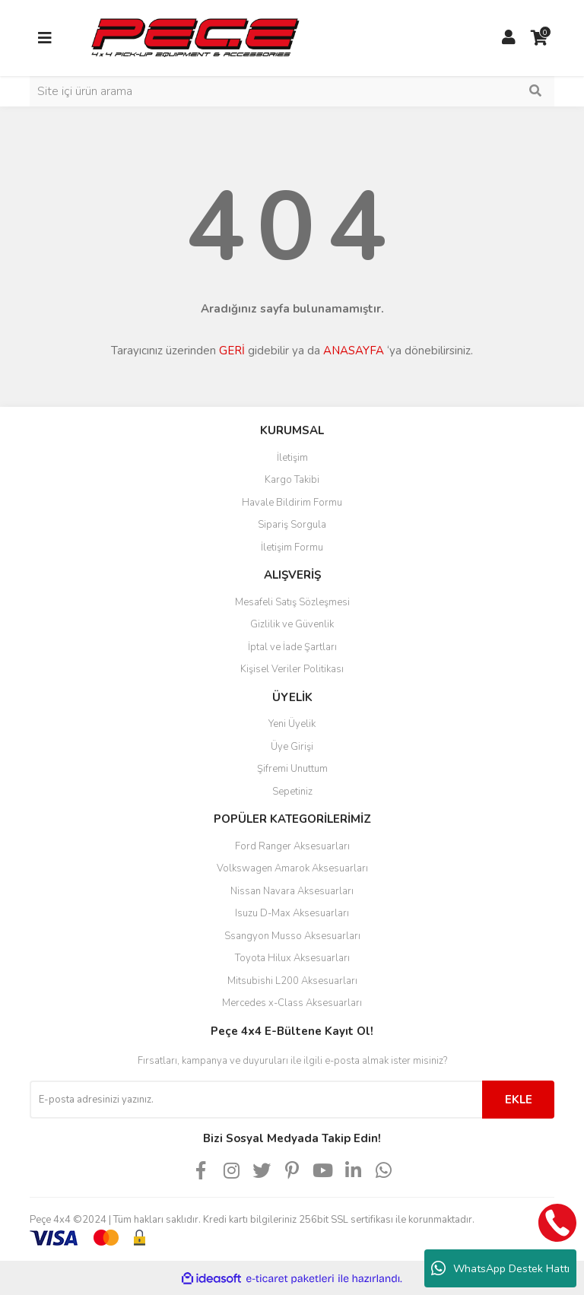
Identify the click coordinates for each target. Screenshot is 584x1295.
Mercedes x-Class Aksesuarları (292, 1003)
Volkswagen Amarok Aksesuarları (292, 868)
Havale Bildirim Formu (292, 502)
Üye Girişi (292, 747)
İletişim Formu (292, 547)
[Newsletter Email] (256, 1100)
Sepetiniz (292, 791)
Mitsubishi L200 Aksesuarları (292, 981)
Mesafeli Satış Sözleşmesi (292, 602)
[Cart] (539, 38)
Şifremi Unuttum (292, 769)
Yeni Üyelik (292, 724)
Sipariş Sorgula (292, 525)
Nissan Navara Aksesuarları (292, 891)
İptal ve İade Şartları (292, 647)
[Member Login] (509, 38)
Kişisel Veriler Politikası (292, 669)
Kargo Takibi (292, 480)
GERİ (232, 350)
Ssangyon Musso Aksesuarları (292, 936)
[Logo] (195, 37)
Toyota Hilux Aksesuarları (292, 958)
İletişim (292, 458)
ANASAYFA (353, 350)
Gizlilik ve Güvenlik (292, 624)
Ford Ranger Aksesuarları (292, 846)
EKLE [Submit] (518, 1099)
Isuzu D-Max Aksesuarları (292, 913)
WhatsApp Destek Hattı (500, 1268)
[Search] (292, 91)
